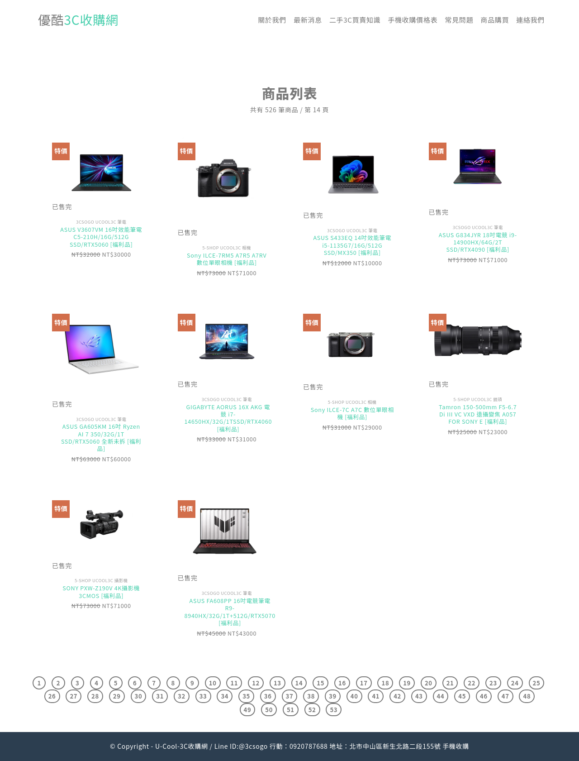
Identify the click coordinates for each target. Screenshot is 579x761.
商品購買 (494, 19)
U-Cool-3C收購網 (181, 746)
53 (333, 709)
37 (290, 696)
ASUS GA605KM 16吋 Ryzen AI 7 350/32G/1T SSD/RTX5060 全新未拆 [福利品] (101, 437)
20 (428, 683)
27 (73, 696)
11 (234, 683)
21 (450, 683)
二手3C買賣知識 (355, 19)
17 (364, 683)
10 (213, 683)
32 (181, 696)
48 (527, 696)
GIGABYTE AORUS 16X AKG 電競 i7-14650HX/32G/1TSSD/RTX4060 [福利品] (228, 418)
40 (354, 696)
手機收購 (455, 746)
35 (246, 696)
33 (203, 696)
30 (138, 696)
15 (320, 683)
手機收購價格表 (412, 19)
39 (333, 696)
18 (385, 683)
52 (312, 709)
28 (95, 696)
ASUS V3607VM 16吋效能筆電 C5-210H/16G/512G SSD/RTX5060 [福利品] (101, 237)
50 (269, 709)
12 (256, 683)
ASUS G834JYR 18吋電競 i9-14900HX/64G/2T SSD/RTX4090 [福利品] (478, 242)
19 (407, 683)
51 (290, 709)
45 (462, 696)
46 (484, 696)
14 (299, 683)
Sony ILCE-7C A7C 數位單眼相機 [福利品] (352, 413)
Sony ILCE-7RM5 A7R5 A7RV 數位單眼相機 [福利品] (226, 259)
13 (277, 683)
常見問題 (459, 19)
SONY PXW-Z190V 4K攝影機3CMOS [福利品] (101, 591)
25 (537, 683)
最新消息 (308, 19)
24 (515, 683)
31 (160, 696)
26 (52, 696)
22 (471, 683)
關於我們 (272, 19)
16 (342, 683)
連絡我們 (530, 19)
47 (505, 696)
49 (248, 709)
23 (493, 683)
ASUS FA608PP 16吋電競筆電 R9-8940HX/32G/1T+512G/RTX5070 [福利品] (230, 612)
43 (419, 696)
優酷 (78, 19)
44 (441, 696)
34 (224, 696)
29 (117, 696)
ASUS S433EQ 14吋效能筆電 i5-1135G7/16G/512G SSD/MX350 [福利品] (352, 245)
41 (376, 696)
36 (268, 696)
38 (311, 696)
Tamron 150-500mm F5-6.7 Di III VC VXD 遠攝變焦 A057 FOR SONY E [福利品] (478, 414)
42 (397, 696)
